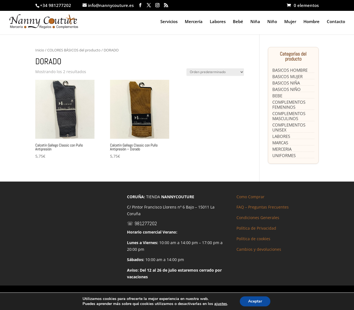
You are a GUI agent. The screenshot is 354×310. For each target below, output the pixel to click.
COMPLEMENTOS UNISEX (288, 127)
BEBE (277, 95)
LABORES (281, 136)
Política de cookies (253, 238)
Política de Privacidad (256, 228)
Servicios (169, 21)
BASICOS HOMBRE (290, 70)
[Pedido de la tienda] (215, 72)
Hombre (311, 21)
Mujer (290, 21)
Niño (272, 21)
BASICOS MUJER (287, 76)
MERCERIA (281, 149)
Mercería (194, 21)
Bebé (238, 21)
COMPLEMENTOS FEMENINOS (288, 105)
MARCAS (280, 142)
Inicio (39, 50)
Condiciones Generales (257, 217)
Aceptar (255, 301)
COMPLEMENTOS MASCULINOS (288, 116)
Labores (218, 21)
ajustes (220, 303)
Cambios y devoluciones (258, 249)
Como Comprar (250, 196)
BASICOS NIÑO (286, 89)
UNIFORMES (284, 155)
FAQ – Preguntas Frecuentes (262, 207)
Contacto (336, 21)
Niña (255, 21)
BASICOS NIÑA (286, 82)
